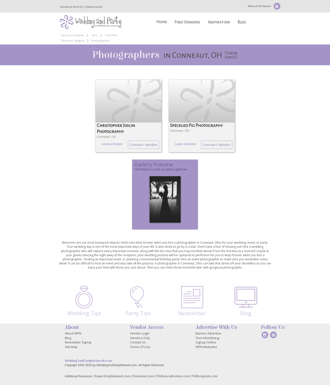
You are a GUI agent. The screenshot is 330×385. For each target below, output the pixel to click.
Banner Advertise (208, 333)
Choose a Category (72, 40)
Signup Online (206, 342)
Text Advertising (207, 338)
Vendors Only (140, 338)
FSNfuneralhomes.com (172, 376)
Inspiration (219, 22)
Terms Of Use (140, 347)
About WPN (73, 333)
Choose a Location (72, 35)
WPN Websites (206, 347)
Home (161, 22)
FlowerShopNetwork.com (112, 376)
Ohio (95, 35)
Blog (242, 22)
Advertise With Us (71, 6)
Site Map (71, 347)
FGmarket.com (143, 376)
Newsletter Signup (259, 6)
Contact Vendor (143, 144)
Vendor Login (93, 6)
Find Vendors (187, 22)
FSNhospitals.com (205, 376)
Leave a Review (112, 144)
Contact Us (138, 342)
